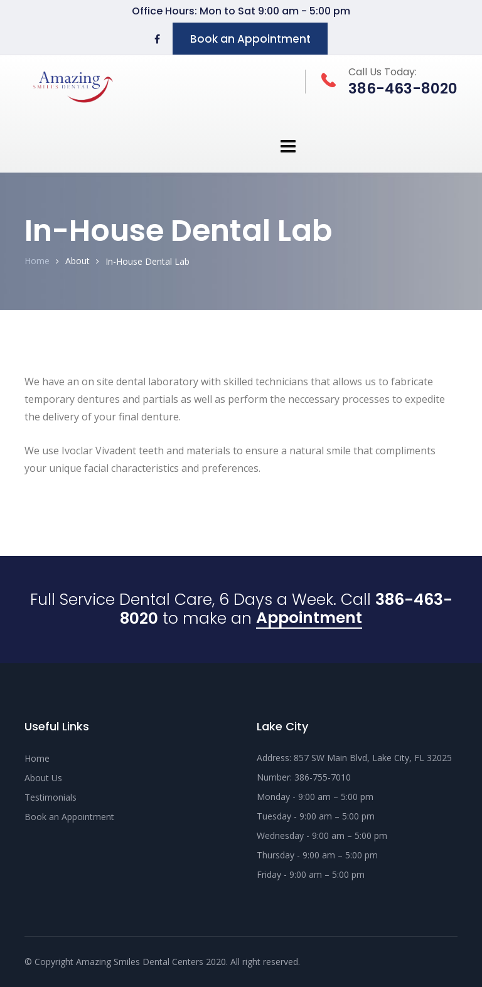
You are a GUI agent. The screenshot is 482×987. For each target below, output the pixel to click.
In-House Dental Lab (147, 261)
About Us (43, 778)
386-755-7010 (322, 777)
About (77, 261)
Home (37, 261)
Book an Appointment (250, 38)
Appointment (309, 619)
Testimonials (50, 797)
